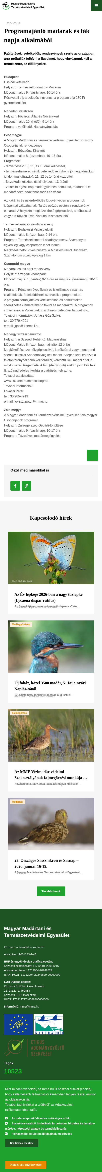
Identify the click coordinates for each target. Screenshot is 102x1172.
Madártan (17, 801)
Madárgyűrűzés (21, 624)
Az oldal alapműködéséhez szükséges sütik (41, 1118)
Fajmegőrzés (19, 713)
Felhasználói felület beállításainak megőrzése (42, 1133)
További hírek (51, 891)
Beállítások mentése (21, 1143)
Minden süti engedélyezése (25, 1164)
